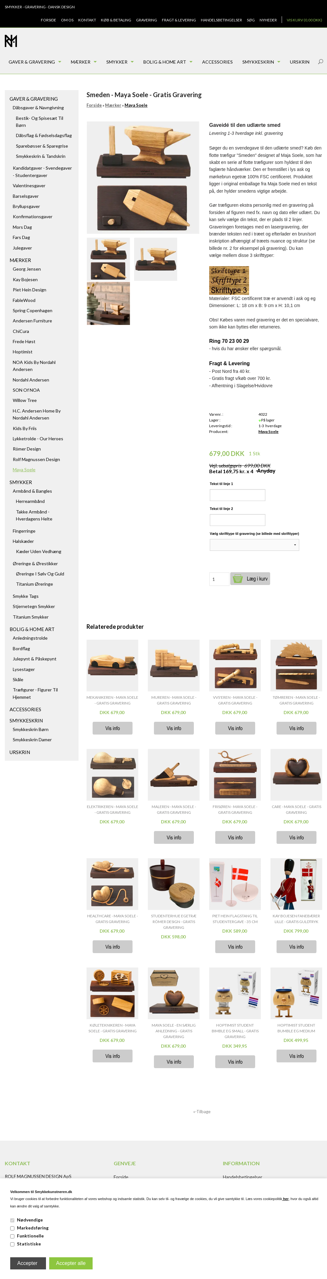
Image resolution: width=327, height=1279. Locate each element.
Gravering (146, 20)
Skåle (18, 679)
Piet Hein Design (29, 289)
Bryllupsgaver (26, 206)
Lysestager (24, 669)
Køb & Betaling (116, 20)
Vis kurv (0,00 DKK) (304, 20)
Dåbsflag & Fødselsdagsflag (44, 135)
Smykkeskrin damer (32, 739)
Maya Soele (24, 469)
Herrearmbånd (30, 501)
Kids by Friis (25, 428)
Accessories (217, 62)
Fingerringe (24, 531)
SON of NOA (26, 390)
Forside (48, 20)
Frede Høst (24, 341)
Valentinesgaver (29, 185)
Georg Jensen (27, 269)
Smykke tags (26, 596)
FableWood (24, 300)
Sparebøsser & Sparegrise (42, 146)
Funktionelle (30, 1235)
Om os (67, 20)
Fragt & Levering (179, 20)
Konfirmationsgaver (32, 216)
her (285, 1199)
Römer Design (27, 448)
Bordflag (21, 648)
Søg (251, 20)
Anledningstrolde (30, 638)
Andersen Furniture (32, 320)
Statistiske (29, 1243)
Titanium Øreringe (34, 584)
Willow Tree (25, 400)
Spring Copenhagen (32, 310)
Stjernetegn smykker (34, 606)
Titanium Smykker (31, 617)
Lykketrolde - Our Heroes (38, 438)
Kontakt (87, 20)
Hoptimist (23, 351)
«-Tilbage (201, 1111)
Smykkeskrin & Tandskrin (40, 156)
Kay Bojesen (25, 279)
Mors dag (22, 227)
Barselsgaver (26, 196)
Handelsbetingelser (221, 20)
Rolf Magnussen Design (36, 459)
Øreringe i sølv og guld (40, 573)
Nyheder (268, 20)
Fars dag (21, 237)
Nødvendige (30, 1219)
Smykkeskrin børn (31, 729)
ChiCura (21, 331)
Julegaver (22, 247)
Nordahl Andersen (31, 379)
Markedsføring (33, 1227)
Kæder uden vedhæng (38, 551)
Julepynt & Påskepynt (35, 658)
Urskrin (299, 62)
